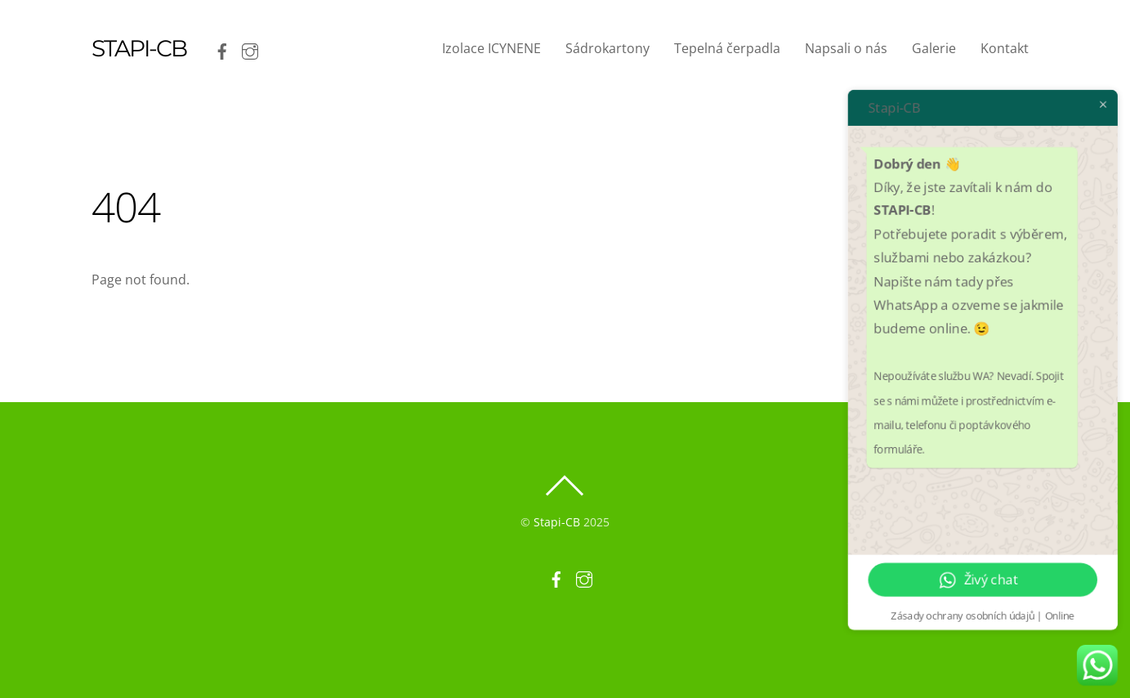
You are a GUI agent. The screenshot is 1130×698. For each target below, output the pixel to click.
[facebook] (222, 48)
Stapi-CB (557, 522)
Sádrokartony (607, 48)
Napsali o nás (846, 48)
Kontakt (1004, 48)
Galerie (934, 48)
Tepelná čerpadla (727, 48)
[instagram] (250, 48)
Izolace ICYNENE (491, 48)
